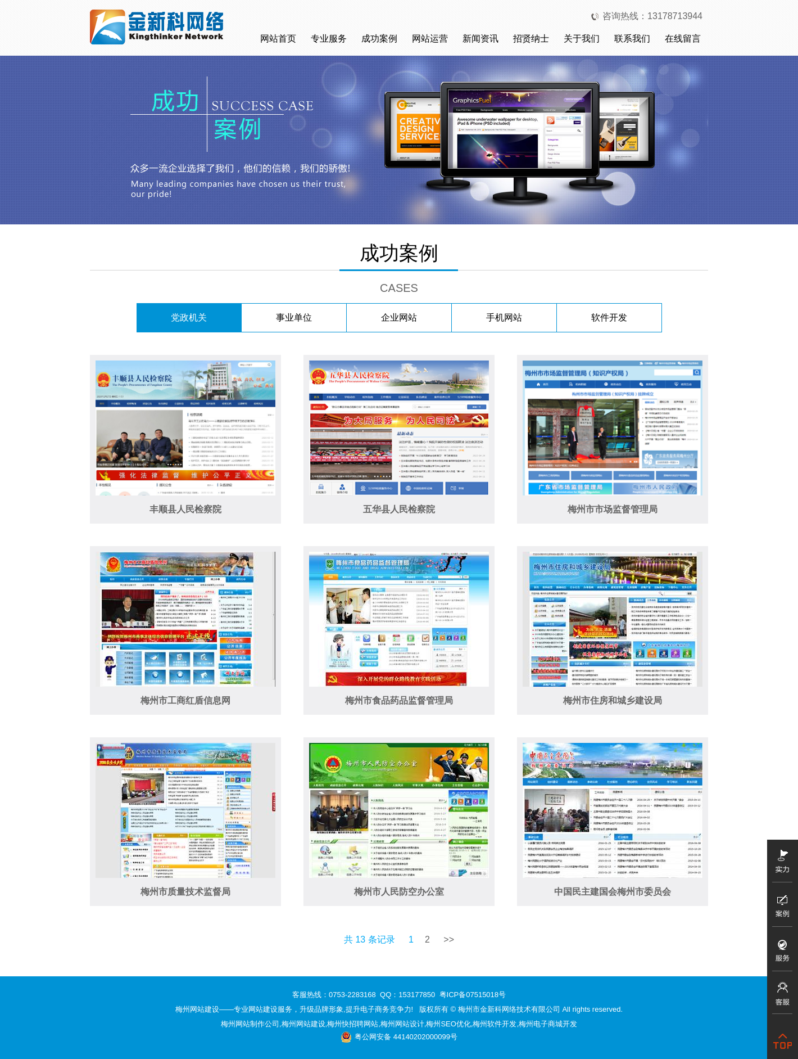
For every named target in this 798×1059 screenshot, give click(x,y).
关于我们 (582, 38)
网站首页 (278, 38)
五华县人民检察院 (399, 509)
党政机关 (189, 317)
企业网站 (399, 317)
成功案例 (379, 38)
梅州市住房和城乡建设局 (612, 700)
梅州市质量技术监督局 (185, 891)
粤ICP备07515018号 (472, 994)
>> (448, 939)
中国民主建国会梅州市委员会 (612, 891)
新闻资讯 (480, 38)
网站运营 (430, 38)
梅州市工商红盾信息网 (185, 700)
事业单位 (294, 317)
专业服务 (329, 38)
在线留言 (683, 38)
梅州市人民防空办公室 (399, 891)
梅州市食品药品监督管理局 (399, 700)
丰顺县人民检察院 (185, 509)
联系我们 (632, 38)
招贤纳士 (531, 38)
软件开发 (609, 317)
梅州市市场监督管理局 (613, 509)
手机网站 (504, 317)
